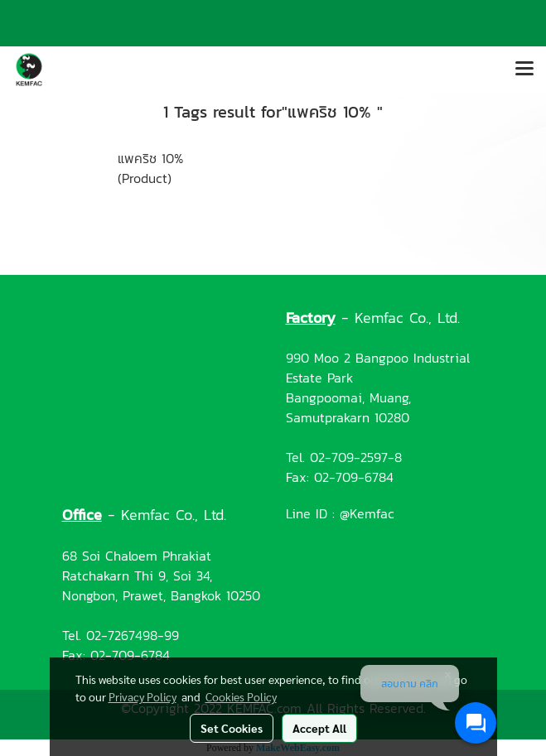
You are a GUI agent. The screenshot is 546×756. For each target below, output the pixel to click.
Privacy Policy (142, 696)
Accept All (319, 727)
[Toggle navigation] (524, 69)
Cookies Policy (241, 696)
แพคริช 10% (150, 158)
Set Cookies (232, 727)
